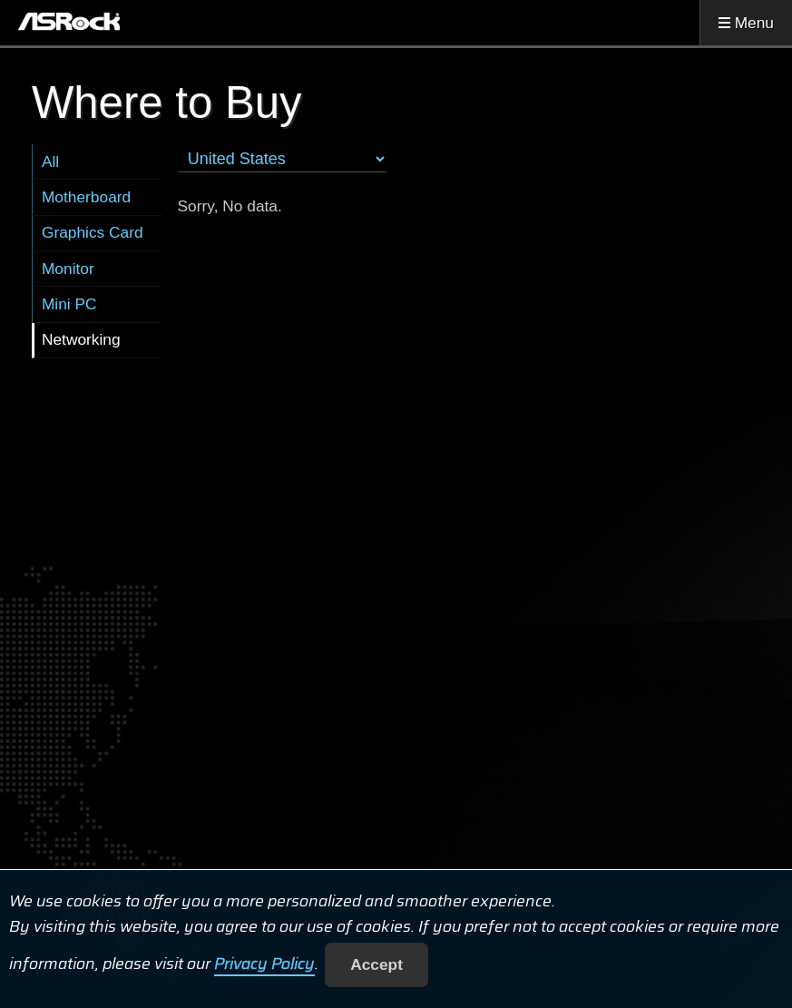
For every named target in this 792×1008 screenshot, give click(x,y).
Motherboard (86, 197)
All (50, 161)
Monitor (68, 268)
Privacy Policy (264, 964)
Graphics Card (92, 232)
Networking (81, 339)
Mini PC (69, 304)
